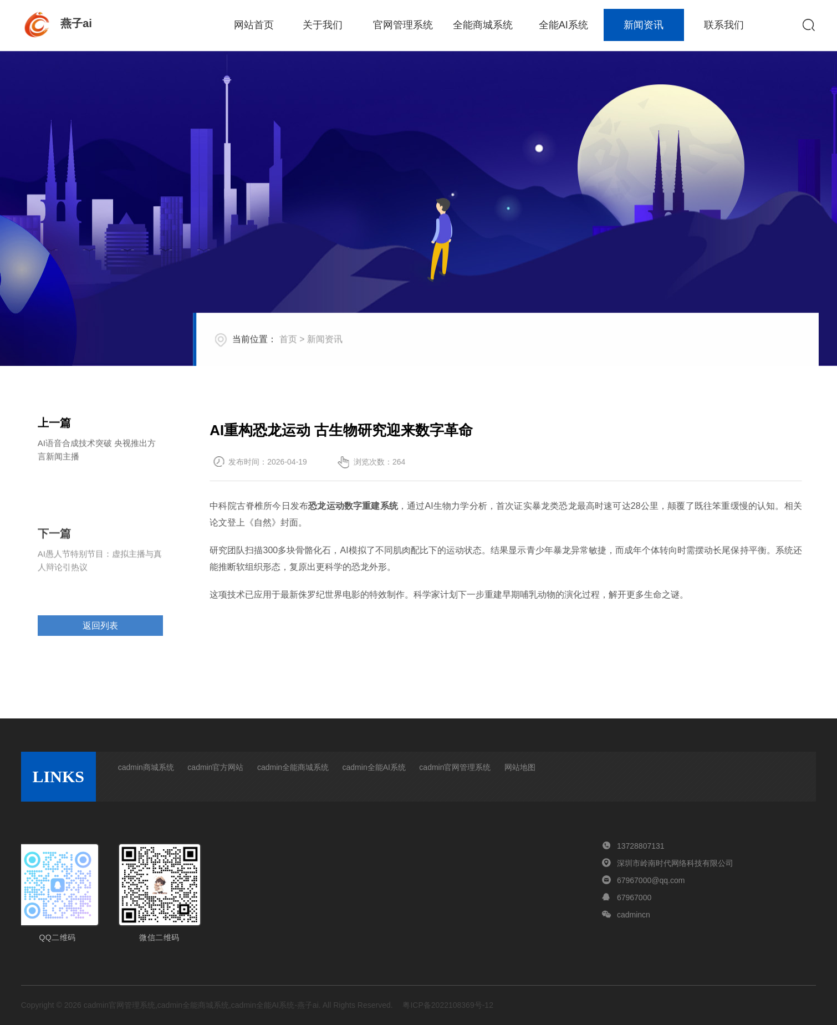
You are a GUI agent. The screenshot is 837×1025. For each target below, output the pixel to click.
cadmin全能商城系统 (293, 767)
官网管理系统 (403, 24)
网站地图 (519, 767)
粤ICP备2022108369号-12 (447, 1005)
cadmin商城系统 (146, 767)
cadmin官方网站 (215, 767)
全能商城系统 (483, 24)
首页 (314, 352)
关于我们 (323, 24)
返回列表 (100, 643)
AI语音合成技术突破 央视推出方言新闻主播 (97, 453)
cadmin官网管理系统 (455, 767)
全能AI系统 (563, 24)
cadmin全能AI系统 (374, 767)
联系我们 (724, 24)
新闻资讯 (644, 24)
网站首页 (254, 24)
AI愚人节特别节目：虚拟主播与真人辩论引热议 (100, 585)
